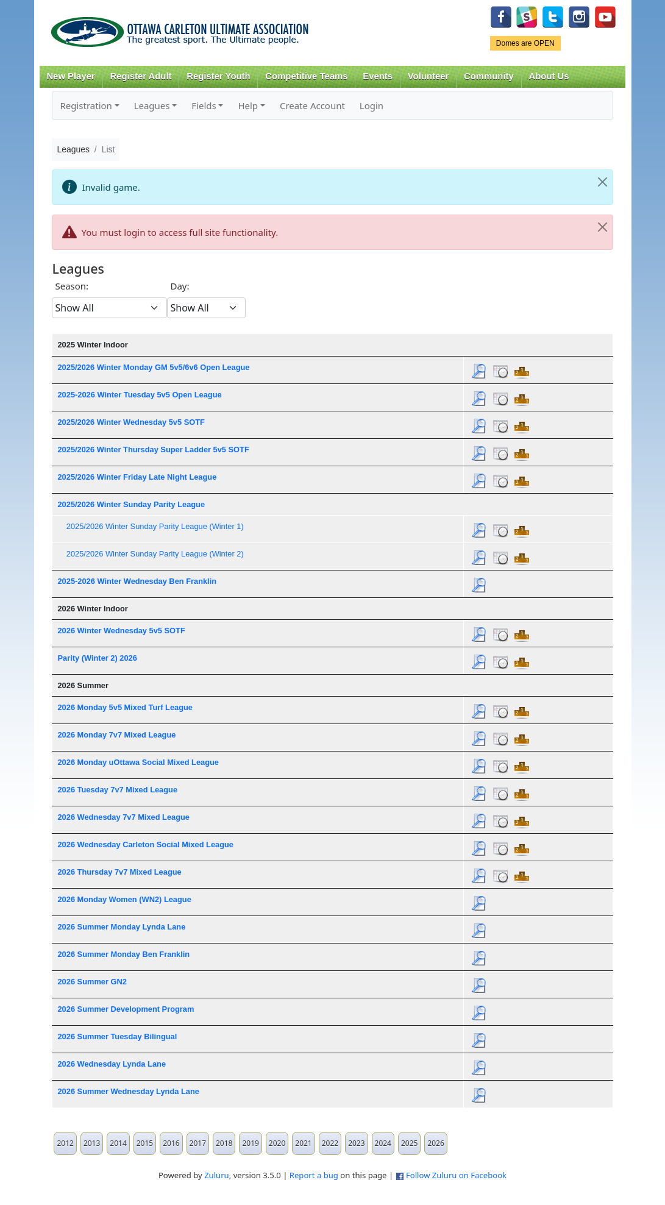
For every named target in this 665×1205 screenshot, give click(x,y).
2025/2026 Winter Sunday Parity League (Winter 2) (155, 553)
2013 (92, 1143)
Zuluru (216, 1175)
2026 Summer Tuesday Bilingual (117, 1036)
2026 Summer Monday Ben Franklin (123, 954)
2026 (435, 1143)
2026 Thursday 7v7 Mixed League (119, 871)
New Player (70, 76)
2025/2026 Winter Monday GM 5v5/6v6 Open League (153, 367)
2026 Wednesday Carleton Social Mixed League (145, 844)
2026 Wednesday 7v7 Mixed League (123, 817)
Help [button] (248, 105)
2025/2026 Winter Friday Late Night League (136, 477)
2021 (303, 1143)
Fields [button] (203, 105)
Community (489, 76)
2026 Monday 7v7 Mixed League (116, 734)
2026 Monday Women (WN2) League (124, 899)
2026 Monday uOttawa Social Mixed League (137, 762)
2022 (330, 1143)
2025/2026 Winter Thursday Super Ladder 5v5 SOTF (153, 449)
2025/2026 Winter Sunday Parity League (131, 504)
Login (371, 105)
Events (378, 76)
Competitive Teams (306, 76)
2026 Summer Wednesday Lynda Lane (128, 1091)
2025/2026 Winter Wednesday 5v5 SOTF (130, 422)
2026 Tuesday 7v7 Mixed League (117, 789)
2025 (409, 1143)
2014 (118, 1143)
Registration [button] (86, 105)
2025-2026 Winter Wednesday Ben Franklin (136, 581)
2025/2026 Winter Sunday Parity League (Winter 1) (155, 526)
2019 (250, 1143)
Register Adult (140, 76)
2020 (277, 1143)
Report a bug (314, 1175)
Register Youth (218, 76)
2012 (65, 1143)
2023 (356, 1143)
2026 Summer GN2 (91, 981)
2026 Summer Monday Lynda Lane (121, 926)
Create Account (312, 105)
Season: (71, 286)
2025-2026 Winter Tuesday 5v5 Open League (139, 394)
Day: (179, 286)
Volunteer (428, 76)
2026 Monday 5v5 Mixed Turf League (124, 707)
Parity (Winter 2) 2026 (97, 658)
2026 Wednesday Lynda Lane (111, 1063)
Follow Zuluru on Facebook (456, 1175)
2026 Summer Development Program (125, 1009)
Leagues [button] (152, 105)
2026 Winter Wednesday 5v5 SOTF (121, 630)
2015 (145, 1143)
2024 (383, 1143)
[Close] (603, 182)
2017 (198, 1143)
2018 (224, 1143)
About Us (549, 76)
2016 (171, 1143)
